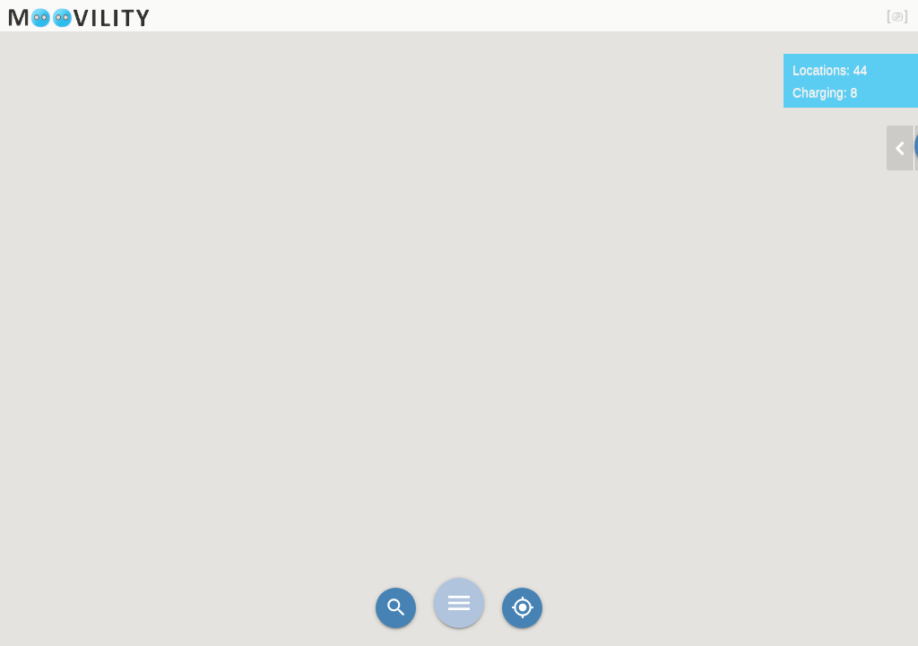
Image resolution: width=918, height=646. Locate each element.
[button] (508, 317)
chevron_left (900, 148)
